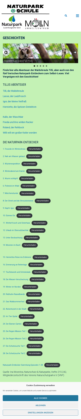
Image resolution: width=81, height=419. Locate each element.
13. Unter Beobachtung (12, 238)
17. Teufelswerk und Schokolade (17, 272)
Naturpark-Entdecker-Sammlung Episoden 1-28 (23, 365)
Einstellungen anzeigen (40, 412)
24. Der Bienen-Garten (12, 324)
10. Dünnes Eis (9, 215)
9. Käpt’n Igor (8, 208)
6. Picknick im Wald (11, 186)
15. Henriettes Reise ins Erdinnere (17, 257)
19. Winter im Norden (12, 287)
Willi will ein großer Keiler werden (20, 132)
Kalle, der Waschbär (13, 116)
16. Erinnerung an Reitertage (15, 265)
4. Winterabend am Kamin (14, 171)
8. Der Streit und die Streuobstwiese (18, 201)
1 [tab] (34, 66)
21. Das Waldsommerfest (13, 302)
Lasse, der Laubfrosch (14, 96)
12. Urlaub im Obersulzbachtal (15, 230)
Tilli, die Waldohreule (13, 90)
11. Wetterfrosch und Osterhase (16, 223)
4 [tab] (43, 66)
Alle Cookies (40, 398)
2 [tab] (37, 66)
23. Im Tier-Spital (10, 316)
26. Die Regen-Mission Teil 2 (14, 339)
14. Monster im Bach (11, 245)
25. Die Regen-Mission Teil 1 (14, 331)
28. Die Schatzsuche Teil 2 (14, 353)
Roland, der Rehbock (13, 127)
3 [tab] (40, 66)
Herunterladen (35, 149)
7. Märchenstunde (10, 193)
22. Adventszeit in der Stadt (14, 309)
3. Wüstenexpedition (11, 164)
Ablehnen (41, 405)
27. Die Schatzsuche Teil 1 (14, 346)
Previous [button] (6, 53)
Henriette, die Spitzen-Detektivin (19, 106)
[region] (40, 53)
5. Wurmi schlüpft (10, 178)
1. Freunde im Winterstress (14, 149)
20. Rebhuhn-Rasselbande (14, 294)
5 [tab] (46, 66)
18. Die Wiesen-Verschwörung (15, 279)
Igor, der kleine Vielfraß (14, 101)
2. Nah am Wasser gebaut (14, 156)
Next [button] (75, 53)
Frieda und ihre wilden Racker (18, 122)
